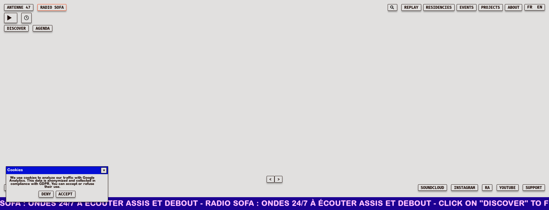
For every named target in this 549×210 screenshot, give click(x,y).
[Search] (392, 7)
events (467, 7)
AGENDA (43, 28)
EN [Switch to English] (539, 7)
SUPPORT (534, 188)
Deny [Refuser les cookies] (46, 194)
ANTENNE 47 (18, 7)
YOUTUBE (507, 188)
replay (411, 7)
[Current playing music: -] (10, 18)
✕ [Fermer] (104, 170)
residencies (439, 7)
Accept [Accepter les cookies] (65, 194)
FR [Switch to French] (529, 7)
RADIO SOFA (52, 7)
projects (490, 7)
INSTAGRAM (464, 188)
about (513, 7)
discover (16, 28)
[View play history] (26, 18)
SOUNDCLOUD (432, 188)
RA (487, 188)
